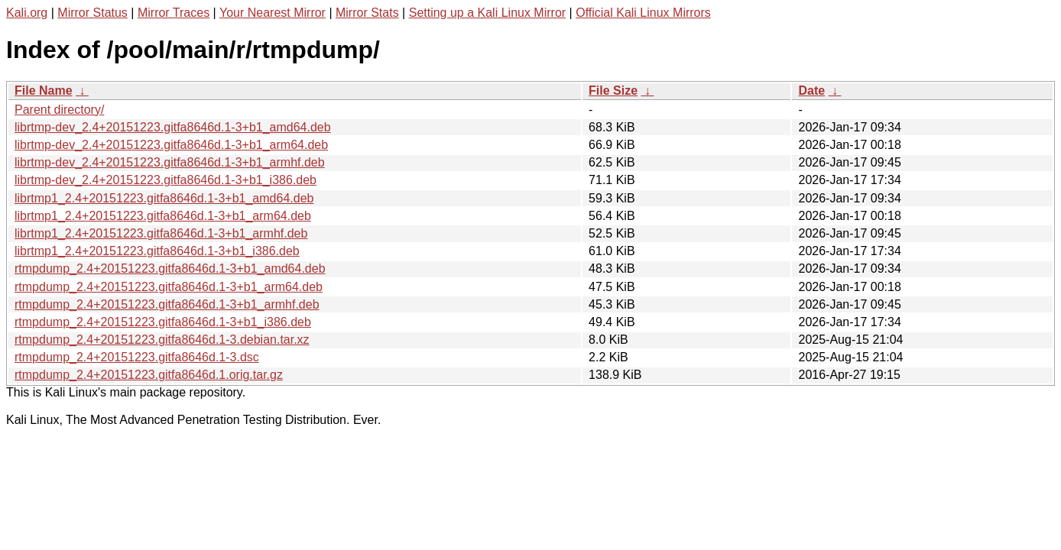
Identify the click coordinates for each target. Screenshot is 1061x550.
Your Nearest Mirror (272, 12)
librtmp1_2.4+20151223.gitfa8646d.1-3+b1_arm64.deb (163, 215)
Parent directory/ (59, 109)
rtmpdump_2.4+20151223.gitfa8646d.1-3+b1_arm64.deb (169, 286)
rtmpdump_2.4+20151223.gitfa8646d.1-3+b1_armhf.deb (167, 304)
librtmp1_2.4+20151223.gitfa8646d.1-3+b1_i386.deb (157, 250)
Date (811, 90)
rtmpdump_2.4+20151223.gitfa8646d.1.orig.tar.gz (149, 374)
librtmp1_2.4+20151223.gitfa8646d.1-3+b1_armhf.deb (161, 233)
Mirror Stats (367, 12)
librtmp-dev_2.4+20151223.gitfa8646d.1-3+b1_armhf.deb (170, 162)
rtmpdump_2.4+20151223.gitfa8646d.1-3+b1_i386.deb (163, 321)
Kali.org (26, 12)
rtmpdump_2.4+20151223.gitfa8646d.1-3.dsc (137, 357)
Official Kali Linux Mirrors (643, 12)
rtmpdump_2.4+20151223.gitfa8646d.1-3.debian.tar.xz (162, 339)
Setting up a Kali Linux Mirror (487, 12)
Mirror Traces (173, 12)
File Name (44, 90)
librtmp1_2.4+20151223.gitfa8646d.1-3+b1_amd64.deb (164, 198)
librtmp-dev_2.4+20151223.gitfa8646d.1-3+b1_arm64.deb (171, 144)
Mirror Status (92, 12)
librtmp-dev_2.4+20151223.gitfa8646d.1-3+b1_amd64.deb (173, 127)
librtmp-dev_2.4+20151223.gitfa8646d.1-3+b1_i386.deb (165, 179)
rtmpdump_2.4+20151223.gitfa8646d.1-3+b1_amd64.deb (170, 268)
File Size (613, 90)
